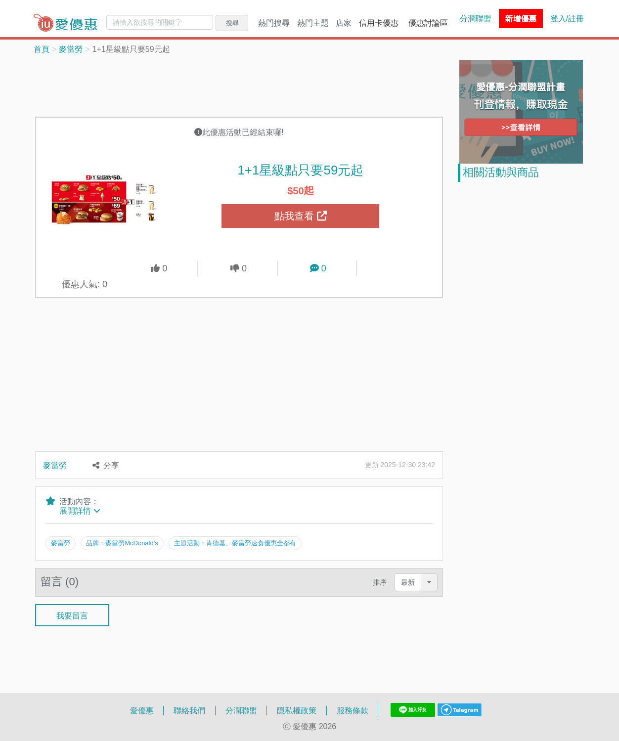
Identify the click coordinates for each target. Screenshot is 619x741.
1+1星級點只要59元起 (300, 169)
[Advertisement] (239, 84)
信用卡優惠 (378, 22)
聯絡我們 (189, 710)
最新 (408, 582)
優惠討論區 (428, 22)
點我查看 (300, 216)
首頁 (41, 48)
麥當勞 (71, 48)
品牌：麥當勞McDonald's (122, 543)
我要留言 (72, 614)
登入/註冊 (567, 18)
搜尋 (232, 23)
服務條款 (352, 710)
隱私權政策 (296, 710)
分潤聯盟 (475, 18)
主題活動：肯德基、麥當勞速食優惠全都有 (235, 543)
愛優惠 (142, 710)
